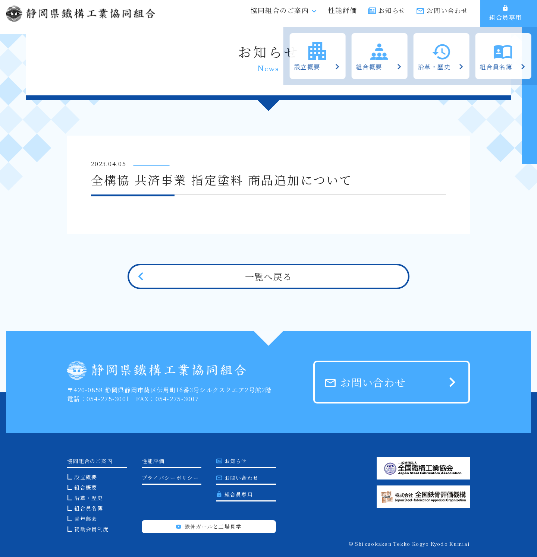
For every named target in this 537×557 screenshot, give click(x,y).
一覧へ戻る (268, 276)
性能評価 (342, 17)
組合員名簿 (88, 508)
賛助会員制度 (91, 529)
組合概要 (85, 487)
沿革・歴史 (88, 497)
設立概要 (85, 477)
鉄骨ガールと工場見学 (208, 526)
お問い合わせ (447, 17)
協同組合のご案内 (284, 17)
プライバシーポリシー (170, 477)
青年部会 (85, 518)
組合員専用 (505, 17)
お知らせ (391, 17)
